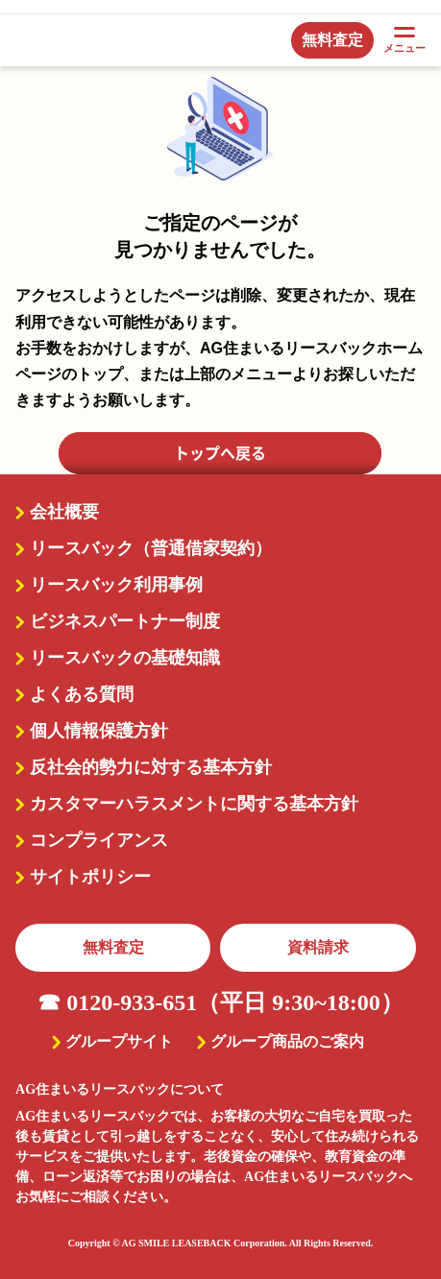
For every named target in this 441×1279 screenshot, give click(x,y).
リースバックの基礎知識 (125, 657)
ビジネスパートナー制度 (125, 621)
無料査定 (113, 947)
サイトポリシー (90, 876)
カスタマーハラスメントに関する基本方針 (194, 803)
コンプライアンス (99, 840)
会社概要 (64, 511)
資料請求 (318, 947)
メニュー (404, 40)
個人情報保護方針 (99, 730)
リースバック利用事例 (116, 584)
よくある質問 (82, 694)
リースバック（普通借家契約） (151, 548)
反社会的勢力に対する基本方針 (151, 767)
